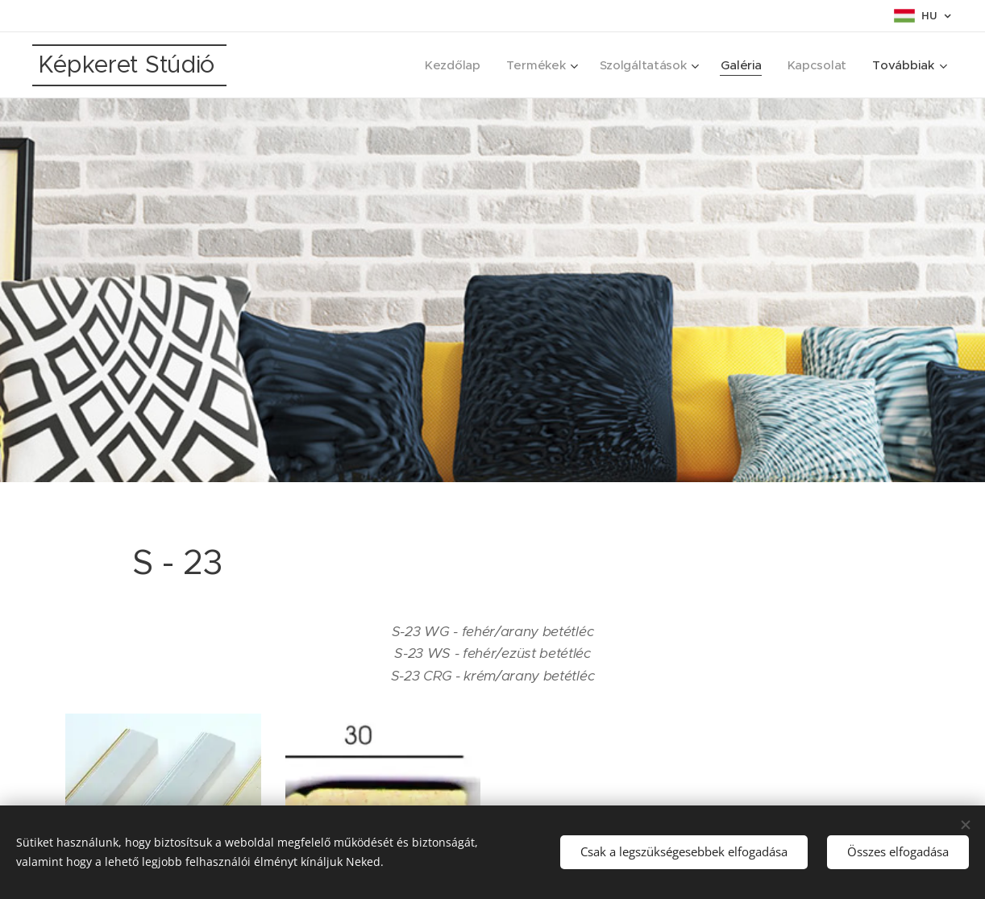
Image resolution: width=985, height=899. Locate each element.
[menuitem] (447, 65)
